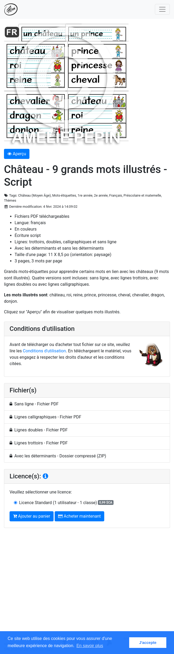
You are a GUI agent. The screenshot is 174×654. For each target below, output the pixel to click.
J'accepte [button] (147, 642)
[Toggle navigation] (162, 9)
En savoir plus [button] (89, 645)
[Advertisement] (87, 584)
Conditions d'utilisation (44, 350)
